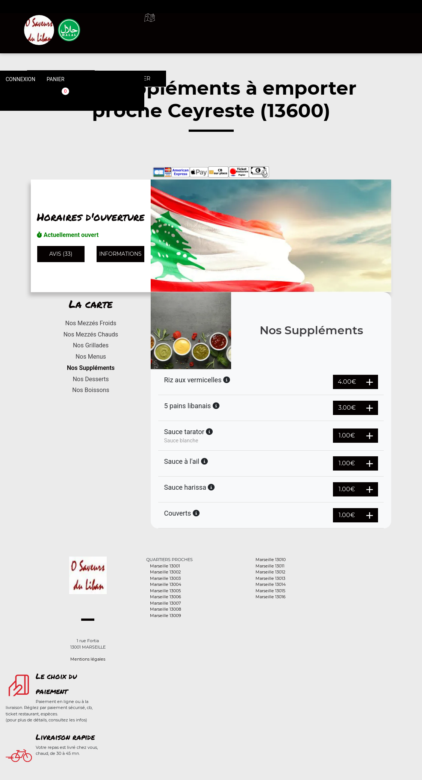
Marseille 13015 (270, 590)
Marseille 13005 (165, 590)
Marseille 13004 (165, 584)
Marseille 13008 (165, 609)
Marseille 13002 (165, 572)
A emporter (257, 26)
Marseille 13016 (271, 596)
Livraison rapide (65, 737)
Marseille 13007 (165, 603)
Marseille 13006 (165, 596)
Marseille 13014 (271, 584)
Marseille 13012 (270, 572)
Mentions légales (87, 659)
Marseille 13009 (165, 615)
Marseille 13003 (165, 578)
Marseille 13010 (271, 559)
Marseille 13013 (270, 578)
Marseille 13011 (270, 566)
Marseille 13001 (165, 566)
